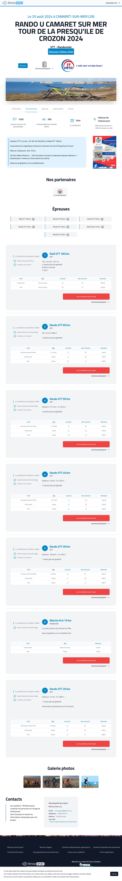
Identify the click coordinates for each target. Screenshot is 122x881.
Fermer (114, 873)
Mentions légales (46, 847)
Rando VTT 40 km (25, 226)
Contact (70, 108)
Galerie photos (58, 108)
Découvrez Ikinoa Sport (15, 847)
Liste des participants (100, 302)
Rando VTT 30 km (59, 226)
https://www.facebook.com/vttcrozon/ (63, 821)
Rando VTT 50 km (93, 218)
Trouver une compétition (76, 852)
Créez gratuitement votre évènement (46, 852)
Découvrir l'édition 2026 (61, 51)
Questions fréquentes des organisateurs (76, 847)
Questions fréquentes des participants (106, 847)
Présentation (16, 108)
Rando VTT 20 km (59, 234)
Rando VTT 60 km (59, 218)
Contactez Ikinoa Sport (15, 852)
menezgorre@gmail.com (63, 810)
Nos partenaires (31, 108)
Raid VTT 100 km (25, 218)
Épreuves (23, 65)
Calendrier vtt (113, 2)
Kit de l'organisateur (107, 852)
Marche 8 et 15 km (93, 226)
